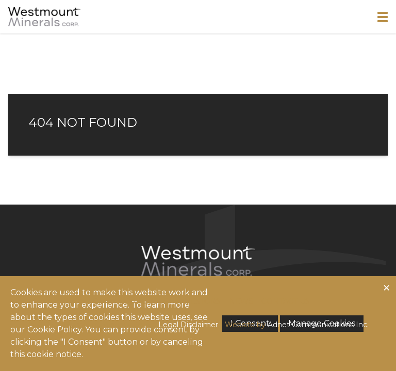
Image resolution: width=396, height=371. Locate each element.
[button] (382, 17)
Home (98, 301)
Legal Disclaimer (188, 324)
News (241, 301)
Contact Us (285, 301)
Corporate (143, 301)
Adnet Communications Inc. (318, 324)
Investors (198, 301)
